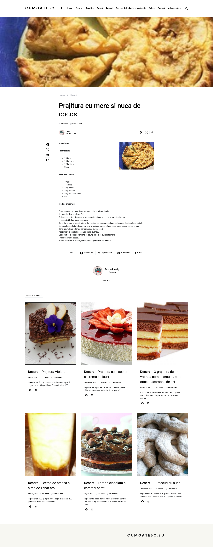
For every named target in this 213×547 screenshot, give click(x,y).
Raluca (68, 131)
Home (62, 95)
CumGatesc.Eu (44, 8)
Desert (73, 95)
